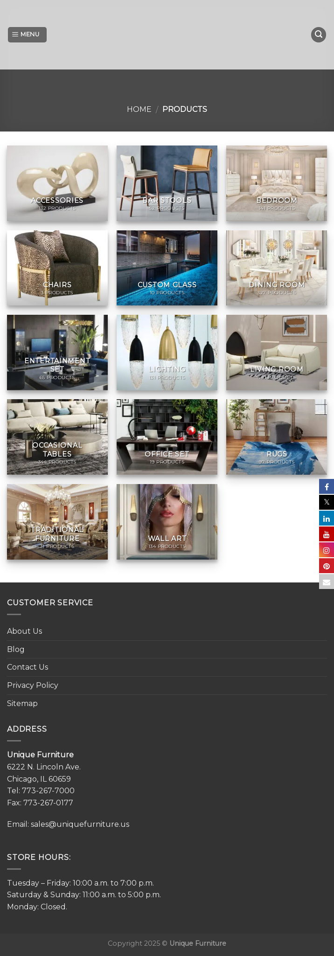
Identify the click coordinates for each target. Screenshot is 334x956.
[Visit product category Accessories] (57, 183)
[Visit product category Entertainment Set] (57, 352)
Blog (16, 649)
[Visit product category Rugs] (276, 437)
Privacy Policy (32, 685)
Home (139, 109)
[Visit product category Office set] (167, 437)
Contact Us (27, 667)
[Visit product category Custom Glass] (167, 268)
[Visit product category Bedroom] (276, 183)
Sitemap (22, 703)
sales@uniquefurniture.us (80, 824)
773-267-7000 (48, 790)
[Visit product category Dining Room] (276, 268)
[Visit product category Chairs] (57, 268)
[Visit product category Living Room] (276, 352)
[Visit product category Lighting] (167, 352)
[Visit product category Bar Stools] (167, 183)
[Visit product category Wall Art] (167, 522)
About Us (24, 631)
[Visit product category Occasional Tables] (57, 437)
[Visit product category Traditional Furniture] (57, 522)
